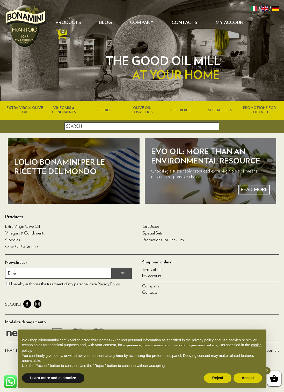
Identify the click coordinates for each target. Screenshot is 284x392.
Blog (105, 22)
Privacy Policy (109, 284)
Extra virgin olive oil (22, 226)
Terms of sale (152, 270)
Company (142, 22)
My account (231, 22)
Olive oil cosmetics (22, 247)
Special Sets (220, 110)
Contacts (184, 22)
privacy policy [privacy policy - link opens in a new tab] (203, 340)
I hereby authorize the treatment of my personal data (65, 284)
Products (68, 22)
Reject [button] (217, 378)
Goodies (102, 110)
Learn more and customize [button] (53, 378)
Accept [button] (248, 378)
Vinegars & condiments (25, 233)
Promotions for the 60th (163, 240)
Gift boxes (181, 110)
